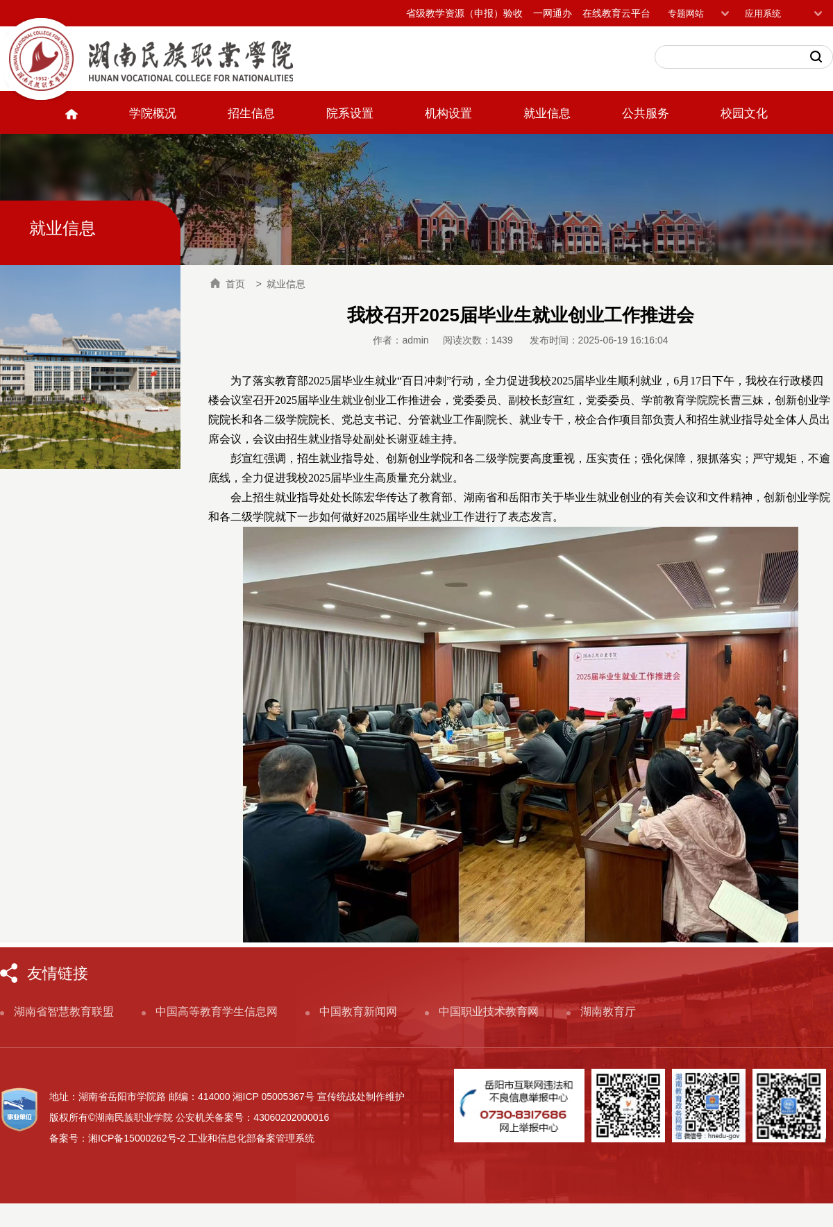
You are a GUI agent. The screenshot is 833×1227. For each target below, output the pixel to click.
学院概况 (152, 113)
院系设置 (349, 113)
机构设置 (448, 113)
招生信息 (251, 113)
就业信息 (547, 113)
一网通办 (552, 13)
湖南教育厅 (608, 1011)
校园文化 (744, 113)
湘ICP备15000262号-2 (136, 1138)
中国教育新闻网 (358, 1011)
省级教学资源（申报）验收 (464, 13)
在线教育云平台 (616, 13)
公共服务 (645, 113)
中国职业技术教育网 (489, 1011)
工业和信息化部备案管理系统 (251, 1138)
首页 (227, 283)
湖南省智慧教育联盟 (64, 1011)
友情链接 (57, 973)
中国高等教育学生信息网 (216, 1011)
